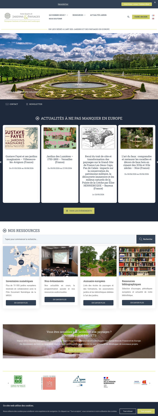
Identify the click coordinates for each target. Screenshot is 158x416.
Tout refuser (128, 411)
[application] (66, 17)
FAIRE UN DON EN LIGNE (79, 360)
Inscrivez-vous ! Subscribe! (136, 4)
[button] (128, 16)
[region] (79, 409)
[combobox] (68, 249)
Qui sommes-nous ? (57, 17)
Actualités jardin (93, 17)
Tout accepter (146, 411)
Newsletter (63, 4)
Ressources (76, 17)
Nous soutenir (111, 17)
